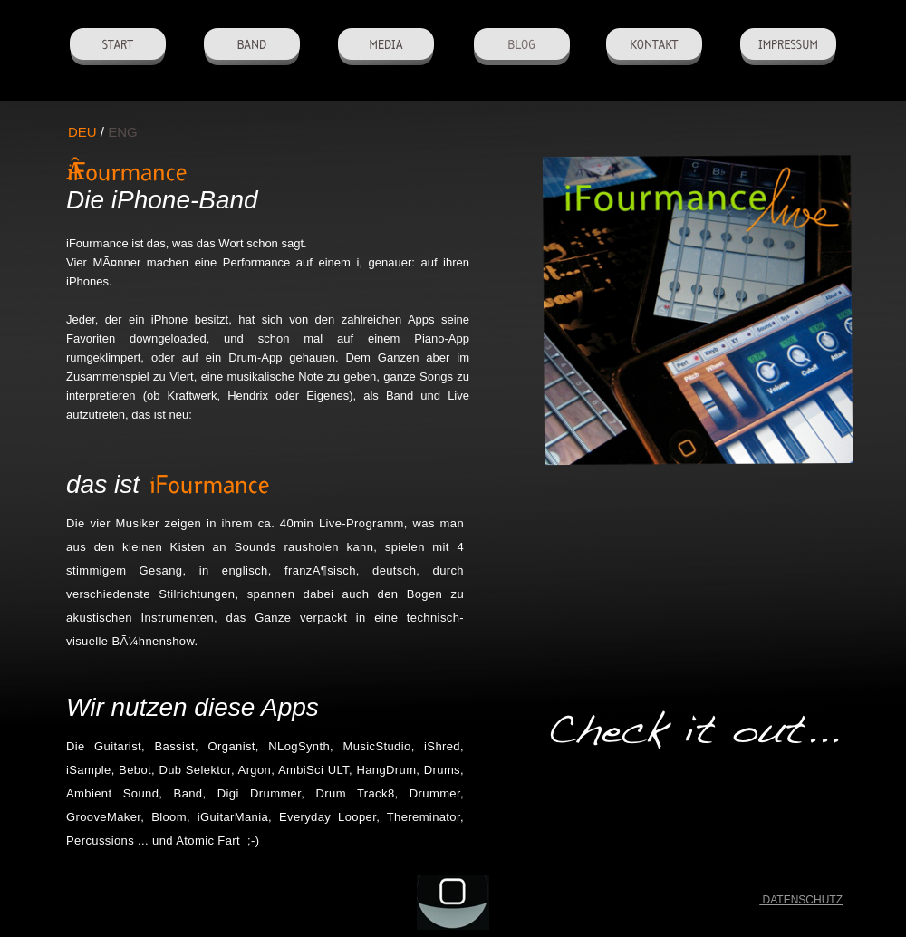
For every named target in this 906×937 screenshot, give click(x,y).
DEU (82, 132)
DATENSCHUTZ (801, 900)
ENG (123, 132)
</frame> (704, 602)
